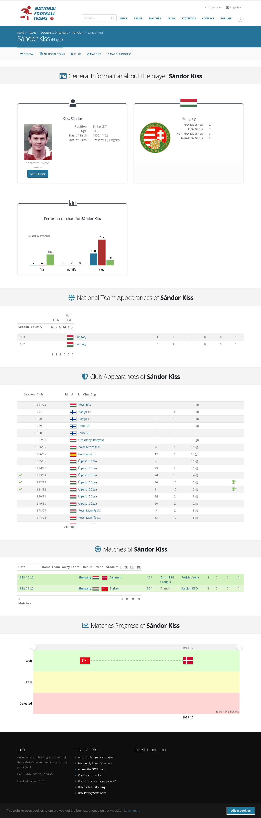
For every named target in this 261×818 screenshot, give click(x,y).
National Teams (52, 54)
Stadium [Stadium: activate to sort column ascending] (193, 562)
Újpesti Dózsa (74, 456)
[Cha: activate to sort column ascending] (217, 390)
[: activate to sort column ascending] (20, 390)
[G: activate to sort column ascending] (185, 322)
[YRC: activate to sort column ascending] (232, 562)
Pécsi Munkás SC (76, 506)
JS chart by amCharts (39, 235)
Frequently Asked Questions (95, 750)
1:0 (132, 573)
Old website (213, 7)
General (27, 54)
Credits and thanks (89, 762)
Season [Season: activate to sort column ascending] (23, 322)
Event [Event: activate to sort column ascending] (147, 562)
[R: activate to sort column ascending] (194, 390)
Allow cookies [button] (241, 810)
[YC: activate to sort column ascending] (223, 562)
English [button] (233, 7)
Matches (93, 54)
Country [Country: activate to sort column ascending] (72, 322)
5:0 (132, 580)
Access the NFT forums (92, 756)
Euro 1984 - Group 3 (156, 573)
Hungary (80, 332)
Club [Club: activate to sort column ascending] (59, 390)
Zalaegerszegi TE (76, 442)
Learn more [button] (132, 810)
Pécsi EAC (71, 400)
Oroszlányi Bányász (78, 435)
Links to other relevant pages (95, 744)
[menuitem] (136, 634)
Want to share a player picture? (97, 768)
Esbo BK (70, 421)
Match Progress (118, 54)
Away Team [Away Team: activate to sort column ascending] (100, 562)
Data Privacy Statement (92, 780)
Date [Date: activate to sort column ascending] (21, 562)
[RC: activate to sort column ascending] (240, 562)
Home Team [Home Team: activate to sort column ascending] (81, 562)
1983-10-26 (25, 573)
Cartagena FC (74, 450)
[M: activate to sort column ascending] (157, 322)
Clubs (75, 54)
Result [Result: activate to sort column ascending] (133, 562)
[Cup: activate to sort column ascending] (235, 390)
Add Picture (38, 174)
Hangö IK (71, 407)
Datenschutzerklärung (91, 774)
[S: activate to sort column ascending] (172, 322)
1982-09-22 (25, 580)
